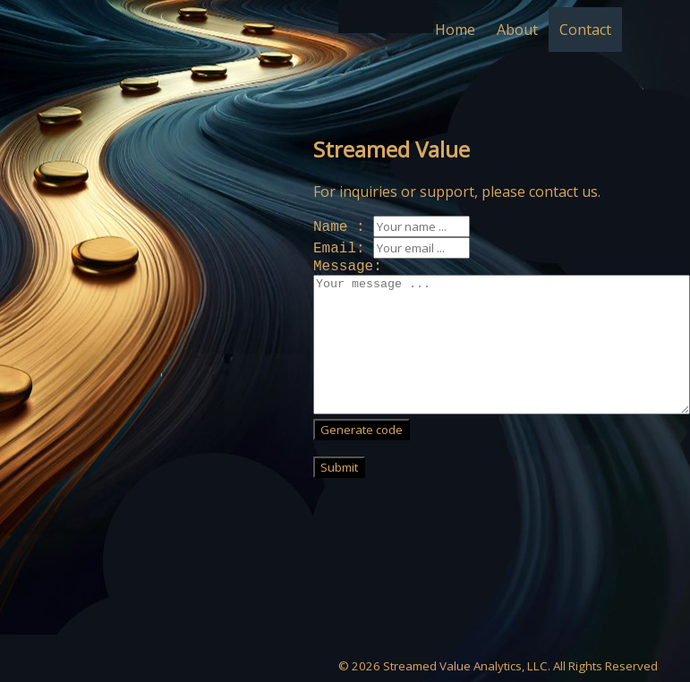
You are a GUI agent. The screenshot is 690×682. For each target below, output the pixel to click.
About (517, 29)
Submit (339, 467)
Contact (585, 29)
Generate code (361, 430)
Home (455, 29)
